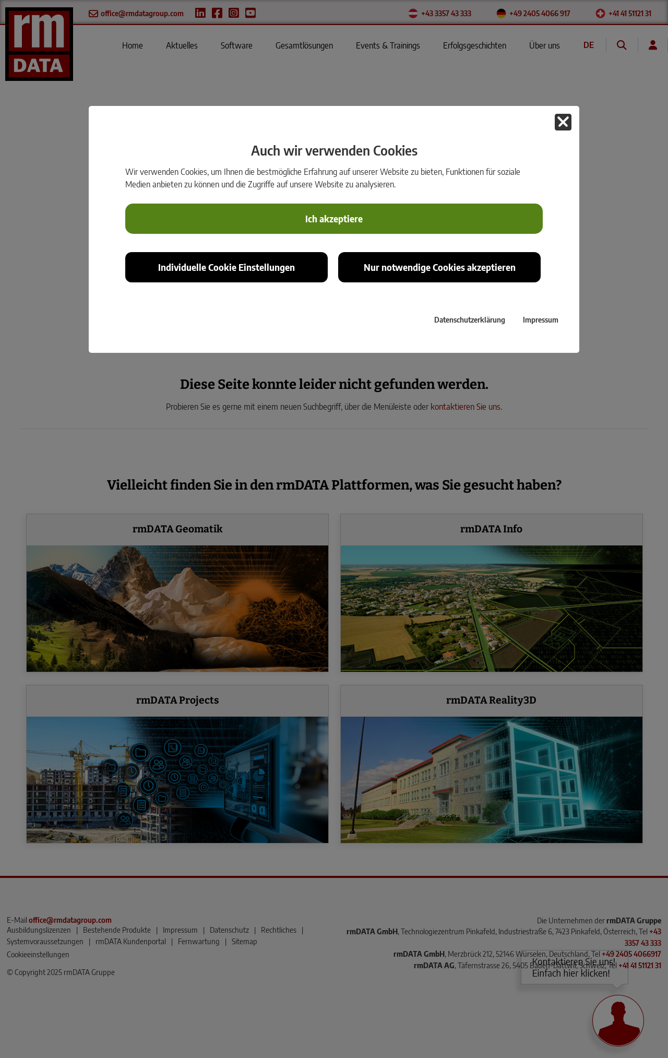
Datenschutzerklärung (469, 319)
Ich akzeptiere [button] (334, 218)
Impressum (540, 319)
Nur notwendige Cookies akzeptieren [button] (440, 267)
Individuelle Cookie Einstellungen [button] (226, 267)
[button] (563, 122)
